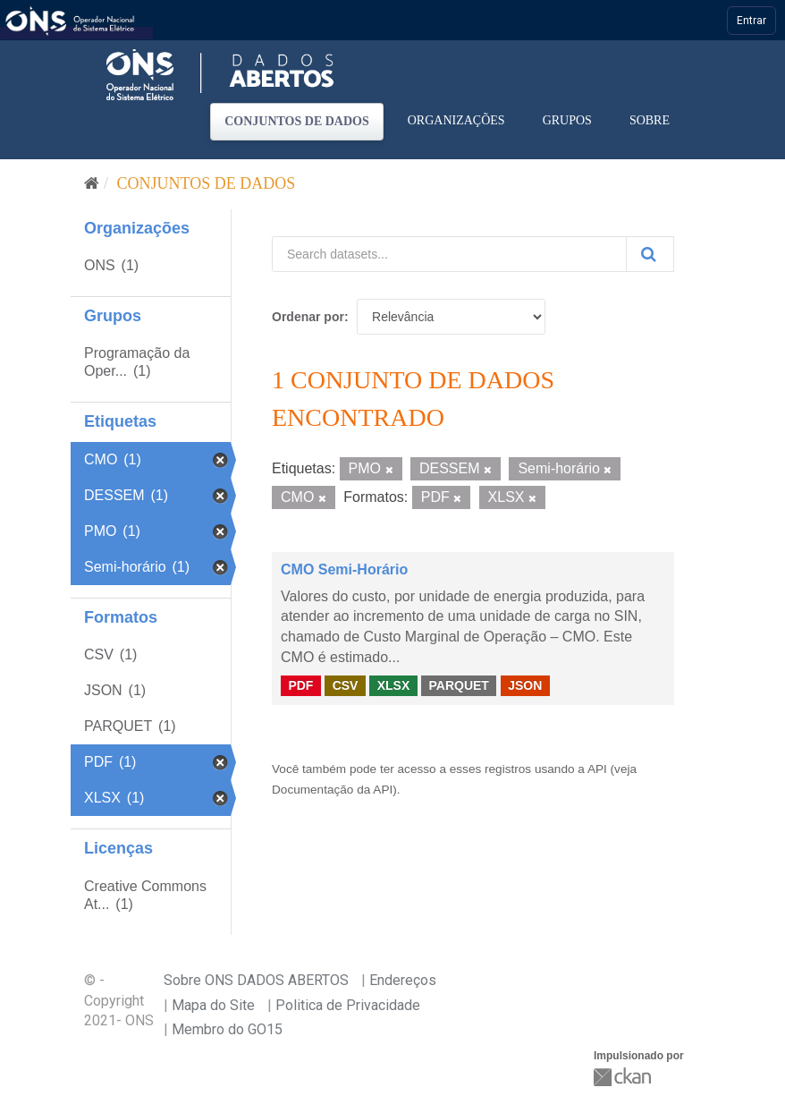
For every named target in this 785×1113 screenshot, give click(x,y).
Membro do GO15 (227, 1029)
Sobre (649, 120)
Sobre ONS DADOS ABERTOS (256, 980)
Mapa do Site (213, 1005)
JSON (525, 685)
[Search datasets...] (449, 254)
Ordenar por (308, 317)
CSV (346, 685)
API (597, 769)
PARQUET (458, 685)
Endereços (402, 980)
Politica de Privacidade (347, 1005)
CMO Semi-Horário (344, 569)
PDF (300, 685)
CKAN (624, 1076)
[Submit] (650, 254)
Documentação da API (332, 789)
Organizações (456, 120)
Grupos (567, 120)
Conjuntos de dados (296, 121)
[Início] (91, 183)
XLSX (393, 685)
